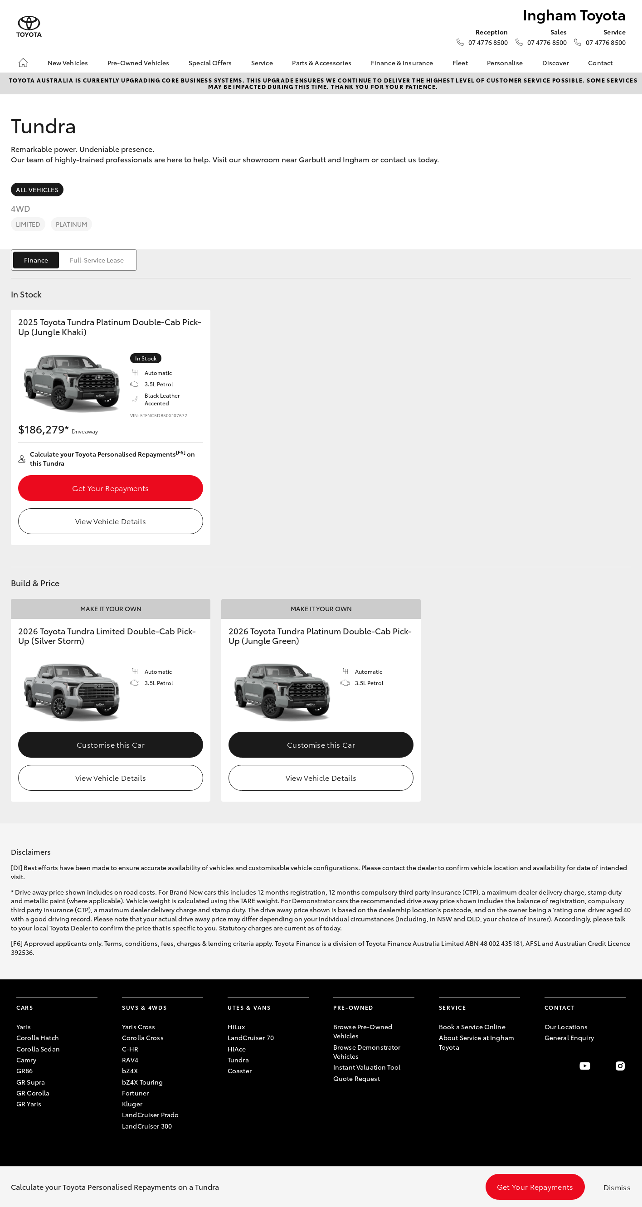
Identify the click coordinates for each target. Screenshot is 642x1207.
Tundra (238, 1059)
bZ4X (130, 1070)
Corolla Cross (143, 1037)
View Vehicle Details (110, 521)
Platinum (71, 224)
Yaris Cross (139, 1026)
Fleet (460, 62)
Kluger (132, 1103)
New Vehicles (68, 62)
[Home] (23, 63)
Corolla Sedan (38, 1048)
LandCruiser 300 (147, 1125)
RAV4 (130, 1059)
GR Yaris (28, 1103)
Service (262, 62)
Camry (26, 1059)
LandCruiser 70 (251, 1037)
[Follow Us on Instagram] (620, 1066)
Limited (28, 224)
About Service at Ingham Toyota (476, 1042)
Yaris (23, 1026)
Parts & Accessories (321, 62)
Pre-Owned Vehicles (138, 62)
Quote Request (356, 1078)
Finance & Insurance (402, 62)
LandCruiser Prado (150, 1114)
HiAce (237, 1048)
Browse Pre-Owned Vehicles (362, 1031)
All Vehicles (37, 189)
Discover (555, 62)
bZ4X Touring (142, 1081)
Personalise (505, 62)
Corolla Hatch (37, 1037)
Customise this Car (111, 744)
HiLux (236, 1026)
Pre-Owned (353, 1007)
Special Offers (210, 62)
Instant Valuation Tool (366, 1066)
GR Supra (30, 1081)
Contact (600, 62)
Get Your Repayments (110, 487)
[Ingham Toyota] (29, 26)
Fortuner (135, 1092)
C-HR (130, 1048)
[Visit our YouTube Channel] (584, 1066)
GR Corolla (32, 1092)
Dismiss (617, 1187)
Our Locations (566, 1026)
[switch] (74, 260)
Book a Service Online (472, 1026)
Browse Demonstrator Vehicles (367, 1051)
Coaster (240, 1070)
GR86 (24, 1070)
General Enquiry (569, 1037)
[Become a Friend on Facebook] (550, 1066)
